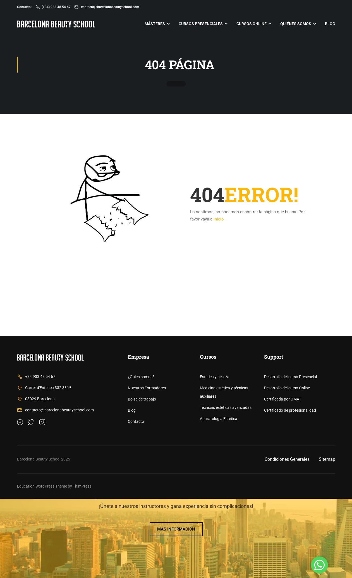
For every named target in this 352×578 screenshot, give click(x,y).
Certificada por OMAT (282, 478)
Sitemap (327, 538)
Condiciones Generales (287, 538)
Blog (330, 23)
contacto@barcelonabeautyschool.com (106, 7)
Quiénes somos (295, 23)
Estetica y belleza (214, 456)
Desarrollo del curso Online (287, 467)
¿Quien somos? (141, 456)
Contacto (136, 500)
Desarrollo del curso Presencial (290, 456)
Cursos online (251, 23)
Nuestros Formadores (147, 467)
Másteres (155, 23)
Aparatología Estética (218, 498)
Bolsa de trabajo (142, 478)
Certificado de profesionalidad (290, 489)
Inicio (219, 221)
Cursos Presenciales (201, 23)
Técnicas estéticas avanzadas (226, 487)
